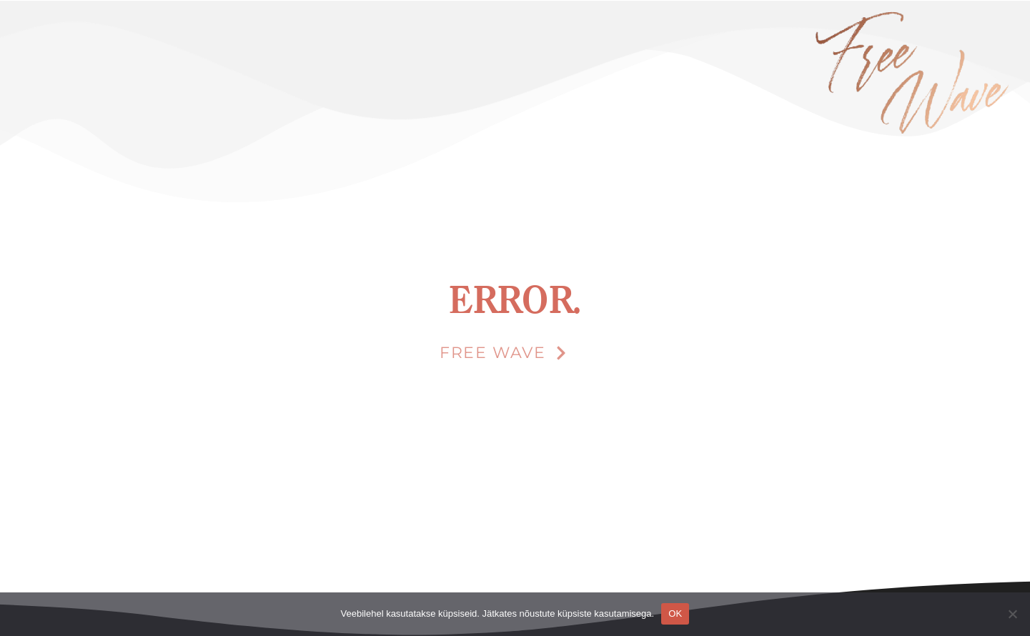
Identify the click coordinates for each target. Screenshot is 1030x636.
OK (675, 613)
